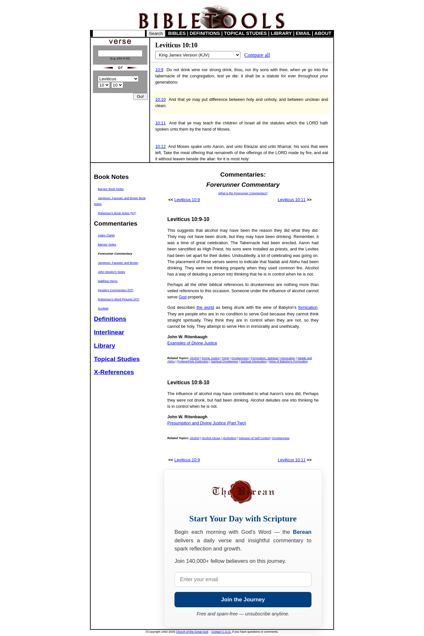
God (183, 296)
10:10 (160, 99)
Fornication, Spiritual (265, 358)
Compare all (257, 55)
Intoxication (287, 358)
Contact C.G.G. (221, 631)
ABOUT (322, 33)
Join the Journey (243, 599)
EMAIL (303, 33)
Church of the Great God (192, 631)
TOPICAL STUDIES (245, 33)
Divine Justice (211, 358)
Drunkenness (240, 358)
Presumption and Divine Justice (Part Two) (206, 423)
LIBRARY (281, 33)
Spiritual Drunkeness (224, 361)
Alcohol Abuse (211, 438)
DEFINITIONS (205, 33)
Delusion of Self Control (254, 438)
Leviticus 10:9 (187, 199)
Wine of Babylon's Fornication (288, 361)
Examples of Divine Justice (192, 343)
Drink (225, 358)
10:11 (160, 122)
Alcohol (194, 358)
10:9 (159, 69)
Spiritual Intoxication (253, 361)
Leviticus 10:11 (292, 199)
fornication (307, 307)
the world (205, 307)
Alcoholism (229, 438)
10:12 (160, 146)
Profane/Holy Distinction (192, 361)
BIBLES (177, 33)
